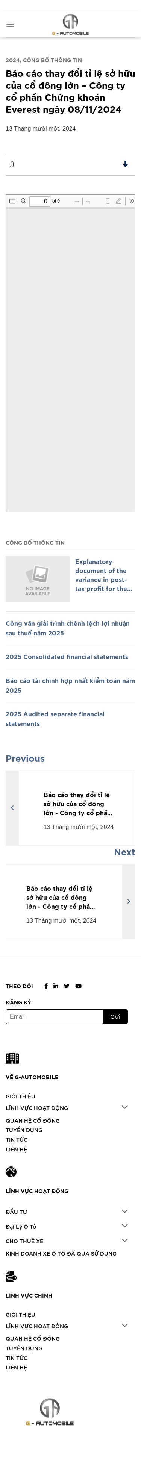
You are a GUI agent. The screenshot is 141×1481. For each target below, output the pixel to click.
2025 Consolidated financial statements (67, 656)
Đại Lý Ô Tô (21, 1226)
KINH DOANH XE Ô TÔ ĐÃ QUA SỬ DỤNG (61, 1253)
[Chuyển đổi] (125, 1108)
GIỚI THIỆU (20, 1095)
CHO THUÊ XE (24, 1240)
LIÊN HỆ (16, 1149)
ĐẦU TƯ (16, 1211)
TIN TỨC (16, 1139)
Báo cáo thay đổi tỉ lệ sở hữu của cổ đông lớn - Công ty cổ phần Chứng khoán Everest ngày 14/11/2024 (60, 897)
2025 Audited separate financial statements (55, 718)
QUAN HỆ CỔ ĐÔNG (33, 1120)
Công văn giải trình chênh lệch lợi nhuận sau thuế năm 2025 (68, 628)
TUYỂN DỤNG (24, 1129)
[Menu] (10, 24)
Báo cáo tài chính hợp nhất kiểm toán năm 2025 (70, 685)
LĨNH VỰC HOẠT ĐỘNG (37, 1107)
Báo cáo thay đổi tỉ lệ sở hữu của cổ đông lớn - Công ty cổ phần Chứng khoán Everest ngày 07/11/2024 (77, 803)
